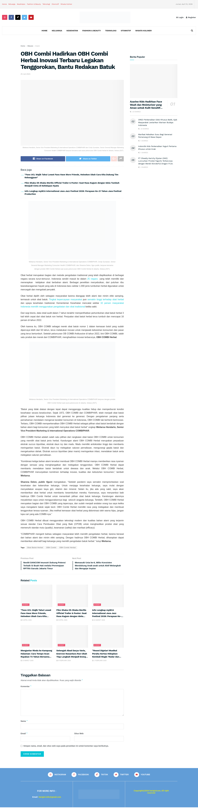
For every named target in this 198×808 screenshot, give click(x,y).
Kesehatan (21, 4)
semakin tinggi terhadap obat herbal (105, 299)
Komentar (26, 686)
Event (37, 46)
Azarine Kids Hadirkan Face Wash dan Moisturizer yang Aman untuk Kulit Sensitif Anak (146, 106)
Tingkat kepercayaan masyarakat (65, 299)
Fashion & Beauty (34, 4)
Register (191, 17)
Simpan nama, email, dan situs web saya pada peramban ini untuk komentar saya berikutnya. (66, 746)
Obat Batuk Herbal (35, 548)
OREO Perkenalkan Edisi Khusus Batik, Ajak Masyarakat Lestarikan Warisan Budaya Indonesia (157, 122)
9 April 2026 (26, 621)
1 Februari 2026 (99, 661)
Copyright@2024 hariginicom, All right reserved (151, 792)
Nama (24, 721)
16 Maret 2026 (98, 621)
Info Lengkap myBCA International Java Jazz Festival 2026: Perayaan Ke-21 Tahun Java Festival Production (107, 616)
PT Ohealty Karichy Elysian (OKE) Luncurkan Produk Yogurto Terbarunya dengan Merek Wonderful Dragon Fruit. (155, 161)
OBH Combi (51, 548)
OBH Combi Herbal (67, 548)
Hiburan (30, 46)
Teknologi (46, 4)
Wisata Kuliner (66, 4)
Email (24, 734)
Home (4, 4)
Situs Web (78, 734)
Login (180, 17)
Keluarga (11, 4)
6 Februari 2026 (63, 661)
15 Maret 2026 (27, 661)
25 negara (92, 279)
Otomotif (55, 4)
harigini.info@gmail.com (50, 798)
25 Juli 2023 (25, 74)
